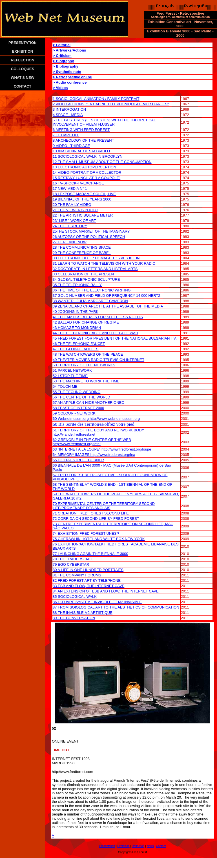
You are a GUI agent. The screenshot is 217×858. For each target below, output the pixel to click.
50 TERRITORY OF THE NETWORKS (84, 365)
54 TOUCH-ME (65, 386)
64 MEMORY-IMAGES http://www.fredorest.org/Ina (94, 455)
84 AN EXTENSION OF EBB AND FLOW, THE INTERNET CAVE (106, 591)
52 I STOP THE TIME (70, 376)
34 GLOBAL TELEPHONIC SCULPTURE (86, 279)
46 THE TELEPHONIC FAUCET (79, 344)
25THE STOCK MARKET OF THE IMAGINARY (91, 231)
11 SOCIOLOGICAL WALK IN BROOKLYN (87, 156)
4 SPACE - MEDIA (68, 115)
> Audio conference (70, 82)
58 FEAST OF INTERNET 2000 (78, 408)
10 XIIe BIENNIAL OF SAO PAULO (81, 151)
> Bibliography (65, 66)
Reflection (138, 846)
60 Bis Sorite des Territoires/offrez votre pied (93, 424)
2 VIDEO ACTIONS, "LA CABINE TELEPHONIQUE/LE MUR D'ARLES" (111, 104)
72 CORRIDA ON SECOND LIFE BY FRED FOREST (96, 518)
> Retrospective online (72, 77)
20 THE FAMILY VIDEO (72, 204)
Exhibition (123, 846)
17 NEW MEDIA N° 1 (70, 188)
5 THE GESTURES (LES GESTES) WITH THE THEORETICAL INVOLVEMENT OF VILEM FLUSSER (104, 122)
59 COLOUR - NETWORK (74, 413)
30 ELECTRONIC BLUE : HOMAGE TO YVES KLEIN (96, 258)
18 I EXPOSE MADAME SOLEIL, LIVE (84, 194)
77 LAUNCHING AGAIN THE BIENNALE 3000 (90, 554)
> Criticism (62, 56)
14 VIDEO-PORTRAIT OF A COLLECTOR (87, 172)
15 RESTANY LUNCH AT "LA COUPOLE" (86, 178)
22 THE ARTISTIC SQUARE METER (83, 215)
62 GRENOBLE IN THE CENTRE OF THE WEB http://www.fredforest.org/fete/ (92, 442)
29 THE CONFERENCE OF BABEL (82, 253)
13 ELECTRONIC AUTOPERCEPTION (84, 167)
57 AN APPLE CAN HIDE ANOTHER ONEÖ (88, 402)
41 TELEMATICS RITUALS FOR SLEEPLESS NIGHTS (98, 317)
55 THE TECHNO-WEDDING (76, 392)
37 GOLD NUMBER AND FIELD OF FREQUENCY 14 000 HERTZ (106, 295)
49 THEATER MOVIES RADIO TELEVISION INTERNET (98, 360)
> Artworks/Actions (69, 50)
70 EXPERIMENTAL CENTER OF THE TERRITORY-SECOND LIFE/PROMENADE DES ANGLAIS (104, 506)
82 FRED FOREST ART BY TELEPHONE (87, 580)
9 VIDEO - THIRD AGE (71, 146)
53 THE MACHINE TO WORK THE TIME (86, 381)
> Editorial (61, 45)
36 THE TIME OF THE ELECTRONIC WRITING (92, 290)
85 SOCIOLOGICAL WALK (75, 596)
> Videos (60, 88)
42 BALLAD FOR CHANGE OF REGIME (86, 322)
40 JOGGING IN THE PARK (75, 311)
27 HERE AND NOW (70, 242)
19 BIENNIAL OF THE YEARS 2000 (82, 199)
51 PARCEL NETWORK (72, 370)
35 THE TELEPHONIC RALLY (77, 285)
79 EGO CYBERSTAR (71, 564)
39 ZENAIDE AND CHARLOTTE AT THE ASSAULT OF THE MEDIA (108, 306)
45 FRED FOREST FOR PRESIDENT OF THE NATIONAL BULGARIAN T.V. (115, 338)
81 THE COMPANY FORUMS (77, 575)
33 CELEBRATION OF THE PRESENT (84, 274)
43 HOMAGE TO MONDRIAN (77, 328)
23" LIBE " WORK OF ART (74, 221)
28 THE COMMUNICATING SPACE (82, 247)
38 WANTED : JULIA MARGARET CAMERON (90, 301)
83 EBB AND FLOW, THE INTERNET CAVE (88, 586)
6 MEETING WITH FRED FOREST (81, 130)
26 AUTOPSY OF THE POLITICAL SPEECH (89, 237)
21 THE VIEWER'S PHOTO (75, 210)
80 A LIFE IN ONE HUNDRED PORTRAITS (88, 570)
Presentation (107, 846)
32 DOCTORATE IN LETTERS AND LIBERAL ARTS (95, 269)
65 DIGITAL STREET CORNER (78, 460)
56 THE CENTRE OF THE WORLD (81, 397)
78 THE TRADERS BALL (73, 559)
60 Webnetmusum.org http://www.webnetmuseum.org (96, 418)
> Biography (63, 61)
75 (55, 539)
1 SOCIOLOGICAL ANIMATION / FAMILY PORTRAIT (96, 99)
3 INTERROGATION (69, 109)
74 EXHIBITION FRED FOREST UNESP (86, 533)
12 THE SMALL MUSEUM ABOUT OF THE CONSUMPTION (102, 162)
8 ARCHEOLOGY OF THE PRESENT (83, 140)
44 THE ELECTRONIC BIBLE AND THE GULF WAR (95, 333)
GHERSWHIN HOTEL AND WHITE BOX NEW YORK (101, 539)
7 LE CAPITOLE (66, 135)
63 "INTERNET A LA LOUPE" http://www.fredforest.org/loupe (102, 449)
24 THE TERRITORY (70, 226)
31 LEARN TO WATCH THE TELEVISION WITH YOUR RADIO (104, 263)
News (150, 846)
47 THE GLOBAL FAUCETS (76, 349)
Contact (161, 846)
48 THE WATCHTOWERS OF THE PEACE (88, 354)
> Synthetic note (67, 72)
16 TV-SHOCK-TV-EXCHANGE (78, 183)
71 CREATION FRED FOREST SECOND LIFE (91, 513)
